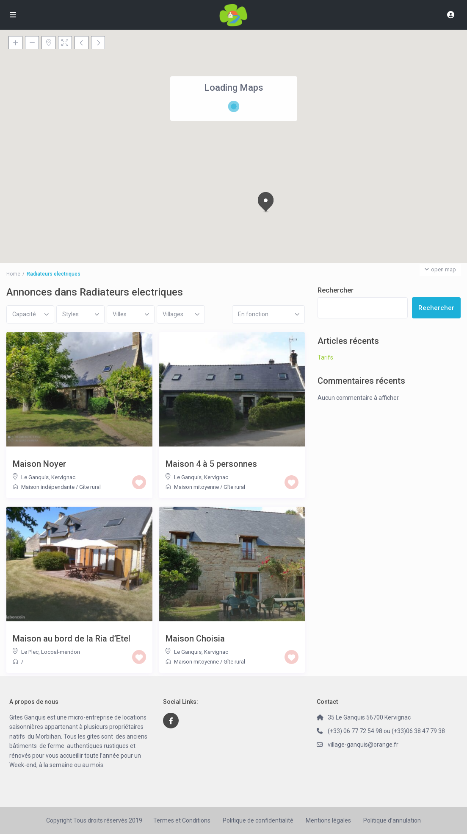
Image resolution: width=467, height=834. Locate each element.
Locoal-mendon (60, 652)
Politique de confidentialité (258, 820)
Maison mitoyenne (196, 487)
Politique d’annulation (392, 820)
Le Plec (30, 652)
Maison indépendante (48, 487)
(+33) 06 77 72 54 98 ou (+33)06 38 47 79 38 (386, 731)
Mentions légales (328, 820)
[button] (267, 202)
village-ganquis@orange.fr (363, 744)
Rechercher (336, 290)
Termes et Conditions (181, 820)
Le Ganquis (35, 477)
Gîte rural (90, 487)
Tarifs (325, 357)
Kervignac (63, 477)
